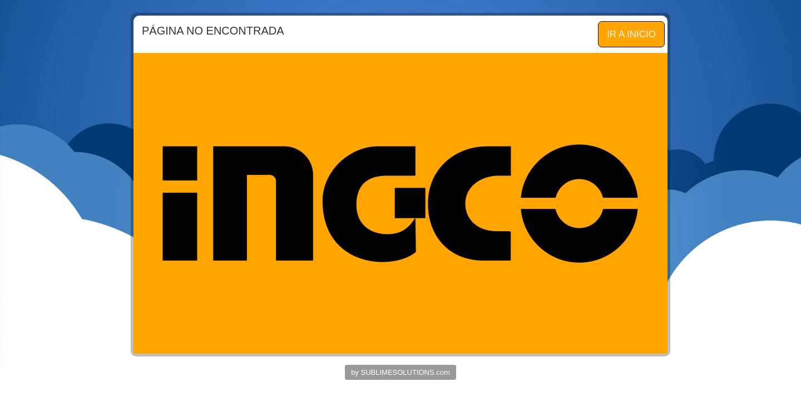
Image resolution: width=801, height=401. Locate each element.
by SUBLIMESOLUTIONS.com (400, 372)
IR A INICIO (631, 34)
